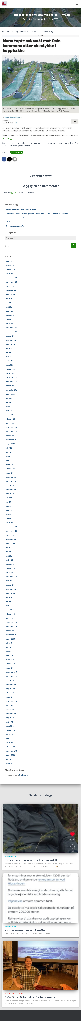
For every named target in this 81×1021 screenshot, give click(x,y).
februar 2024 (10, 369)
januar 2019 (10, 618)
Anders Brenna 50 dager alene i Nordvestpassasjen (30, 997)
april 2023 (9, 411)
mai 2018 (9, 651)
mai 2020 (9, 556)
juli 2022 (9, 448)
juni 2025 (9, 303)
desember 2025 (11, 278)
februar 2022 (10, 469)
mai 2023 (9, 406)
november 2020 (11, 531)
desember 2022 (11, 427)
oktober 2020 (10, 535)
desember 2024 (11, 328)
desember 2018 (11, 622)
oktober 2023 (10, 386)
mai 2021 (9, 506)
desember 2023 (11, 377)
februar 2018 (10, 664)
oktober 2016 (10, 709)
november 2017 (11, 676)
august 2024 (10, 344)
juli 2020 (9, 548)
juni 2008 (9, 759)
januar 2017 (10, 697)
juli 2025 (9, 299)
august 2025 (10, 294)
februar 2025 (10, 319)
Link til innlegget (7, 139)
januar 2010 (10, 743)
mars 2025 (10, 315)
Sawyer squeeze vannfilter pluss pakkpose (21, 209)
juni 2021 (9, 502)
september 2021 (11, 489)
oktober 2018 (10, 631)
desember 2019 (11, 577)
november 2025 (11, 282)
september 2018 (11, 635)
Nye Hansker (23, 775)
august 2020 (10, 543)
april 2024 (9, 361)
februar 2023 (10, 419)
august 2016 (10, 718)
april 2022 (9, 460)
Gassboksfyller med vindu (15, 218)
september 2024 (11, 340)
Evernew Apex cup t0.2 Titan (15, 226)
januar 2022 (10, 473)
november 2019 (11, 581)
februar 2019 (10, 614)
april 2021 (9, 510)
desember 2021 (11, 477)
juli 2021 (9, 498)
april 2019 (9, 606)
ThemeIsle (46, 1016)
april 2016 (9, 722)
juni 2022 (9, 452)
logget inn (13, 193)
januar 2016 (10, 734)
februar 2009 (10, 747)
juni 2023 (9, 402)
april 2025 (9, 311)
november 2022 (11, 431)
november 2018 (11, 626)
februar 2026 (10, 270)
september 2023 (11, 390)
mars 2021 (10, 514)
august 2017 (10, 689)
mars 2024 (10, 365)
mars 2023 (10, 415)
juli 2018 (9, 643)
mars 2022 (10, 465)
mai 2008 (9, 763)
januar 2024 (10, 373)
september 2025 (11, 290)
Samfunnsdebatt (16, 152)
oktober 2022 (10, 436)
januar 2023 (10, 423)
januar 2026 (10, 274)
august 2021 (10, 494)
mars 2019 (10, 610)
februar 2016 (10, 730)
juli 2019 (9, 597)
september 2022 (11, 440)
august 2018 (10, 639)
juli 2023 (9, 398)
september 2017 (11, 684)
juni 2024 (9, 353)
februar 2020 (10, 568)
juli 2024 (9, 348)
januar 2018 (10, 668)
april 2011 (9, 738)
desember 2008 (11, 751)
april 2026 (9, 261)
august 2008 (10, 755)
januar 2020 (10, 572)
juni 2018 (9, 647)
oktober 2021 (10, 485)
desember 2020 (11, 527)
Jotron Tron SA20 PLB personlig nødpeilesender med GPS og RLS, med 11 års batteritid (37, 214)
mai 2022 (9, 456)
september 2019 (11, 589)
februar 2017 (10, 693)
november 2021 (11, 481)
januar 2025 (10, 323)
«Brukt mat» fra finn (12, 222)
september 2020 (11, 539)
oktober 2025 (10, 286)
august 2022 (10, 444)
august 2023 (10, 394)
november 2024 (11, 332)
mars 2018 (10, 660)
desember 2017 (11, 672)
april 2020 (9, 560)
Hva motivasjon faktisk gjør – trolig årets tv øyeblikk (32, 860)
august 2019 (10, 593)
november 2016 (11, 705)
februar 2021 (10, 518)
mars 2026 (10, 265)
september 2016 (11, 713)
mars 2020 (10, 564)
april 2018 (9, 655)
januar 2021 (10, 523)
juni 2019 (9, 601)
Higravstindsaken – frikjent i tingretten (25, 930)
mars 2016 (10, 726)
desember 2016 (11, 701)
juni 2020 (9, 552)
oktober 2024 (10, 336)
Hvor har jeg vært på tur (14, 993)
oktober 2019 (10, 585)
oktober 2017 (10, 680)
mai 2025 (9, 307)
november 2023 (11, 382)
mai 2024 (9, 357)
